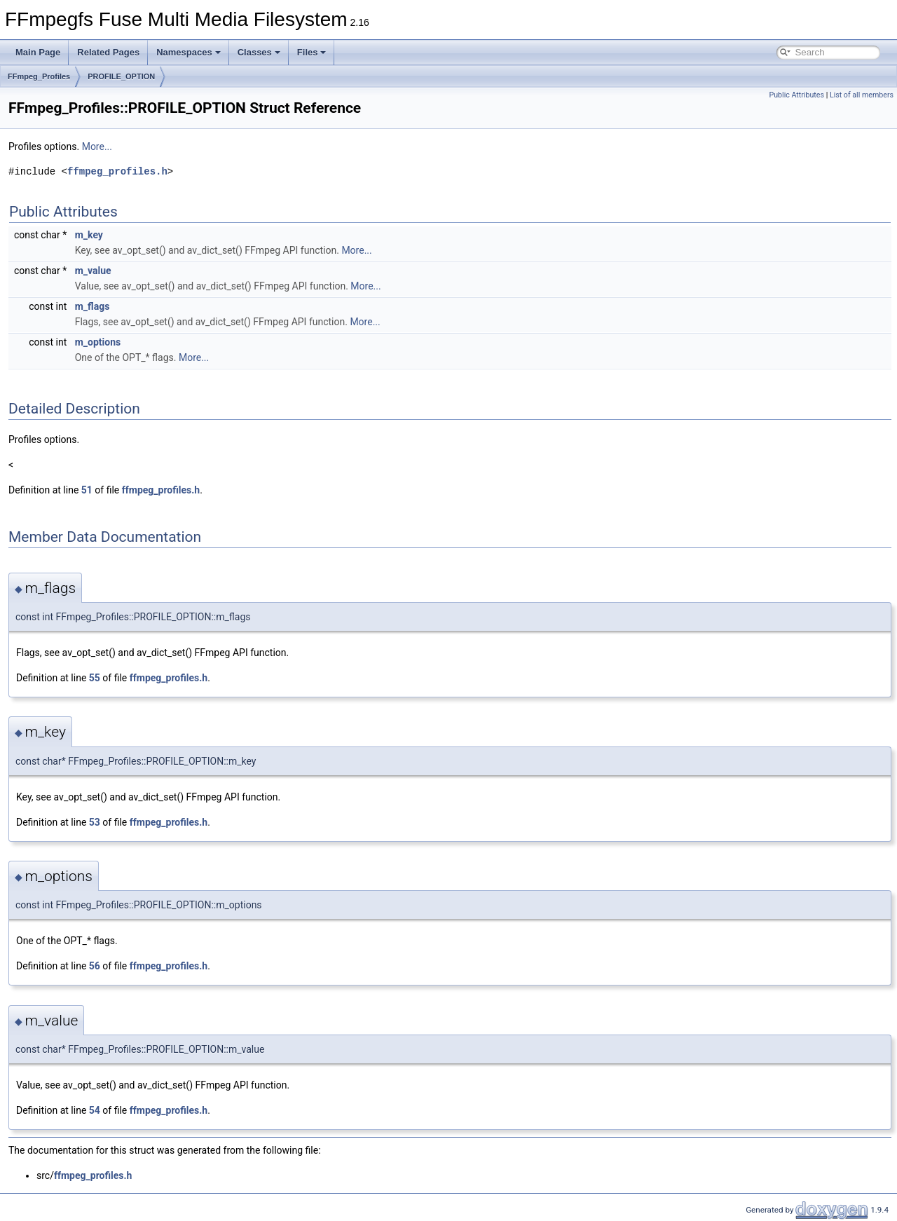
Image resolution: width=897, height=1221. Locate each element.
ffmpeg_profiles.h (117, 171)
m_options (98, 342)
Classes (259, 52)
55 (94, 677)
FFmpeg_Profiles (39, 76)
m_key (89, 234)
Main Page (37, 52)
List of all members (861, 95)
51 (87, 490)
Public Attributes (796, 95)
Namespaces (188, 52)
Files (312, 52)
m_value (93, 270)
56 (94, 965)
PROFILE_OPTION (121, 76)
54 (94, 1110)
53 (94, 822)
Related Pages (108, 52)
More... (97, 146)
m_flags (92, 306)
